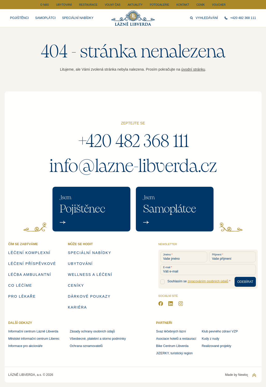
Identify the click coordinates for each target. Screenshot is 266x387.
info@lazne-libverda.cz (133, 166)
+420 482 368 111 (133, 141)
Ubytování (64, 4)
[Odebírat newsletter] (245, 282)
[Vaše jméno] (184, 257)
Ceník (200, 4)
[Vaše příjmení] (232, 257)
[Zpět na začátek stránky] (254, 375)
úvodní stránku (193, 69)
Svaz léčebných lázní (171, 331)
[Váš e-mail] (208, 269)
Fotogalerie (159, 4)
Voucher (219, 4)
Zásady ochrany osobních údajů (92, 331)
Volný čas (112, 4)
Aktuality (135, 4)
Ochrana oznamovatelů (86, 346)
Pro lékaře (22, 296)
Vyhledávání (204, 18)
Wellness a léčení (90, 274)
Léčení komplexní (29, 253)
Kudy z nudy (210, 339)
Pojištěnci (19, 18)
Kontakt (182, 4)
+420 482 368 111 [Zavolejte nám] (240, 18)
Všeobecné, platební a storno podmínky (98, 339)
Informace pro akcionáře (25, 346)
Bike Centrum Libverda (172, 346)
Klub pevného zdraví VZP (220, 331)
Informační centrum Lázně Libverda (33, 331)
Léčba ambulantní (29, 274)
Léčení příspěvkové (32, 264)
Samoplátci (45, 18)
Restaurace (88, 4)
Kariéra (77, 307)
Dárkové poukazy (89, 296)
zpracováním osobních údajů (208, 281)
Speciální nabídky (78, 18)
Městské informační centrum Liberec (33, 339)
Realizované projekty (216, 346)
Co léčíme (20, 285)
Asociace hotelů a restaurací (176, 339)
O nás (44, 4)
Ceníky (76, 285)
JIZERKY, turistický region (174, 353)
